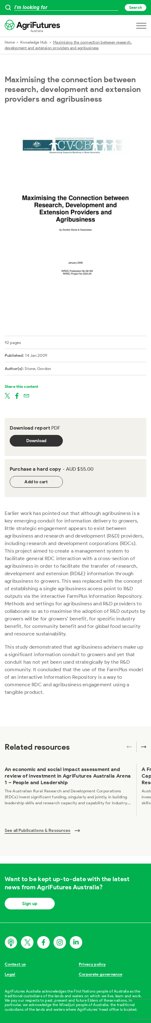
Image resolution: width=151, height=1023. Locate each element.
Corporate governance (101, 974)
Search (135, 7)
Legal (10, 974)
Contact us (15, 964)
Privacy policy (92, 964)
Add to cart (36, 482)
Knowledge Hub (33, 42)
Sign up (29, 903)
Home (10, 42)
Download (36, 440)
